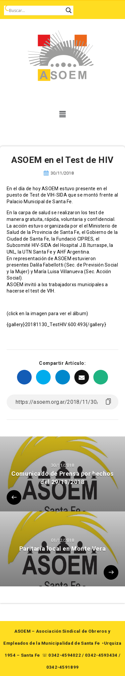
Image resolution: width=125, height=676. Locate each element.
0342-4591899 (62, 667)
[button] (62, 114)
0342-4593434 (101, 655)
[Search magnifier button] (68, 10)
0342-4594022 (64, 655)
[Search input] (35, 10)
